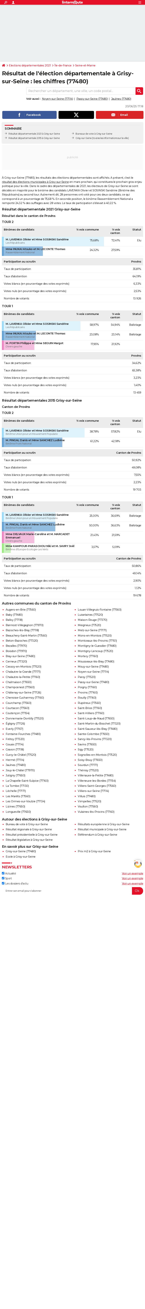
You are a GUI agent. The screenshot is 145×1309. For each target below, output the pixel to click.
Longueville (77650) (18, 811)
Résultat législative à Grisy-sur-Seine (29, 840)
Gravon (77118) (15, 749)
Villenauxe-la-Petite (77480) (95, 775)
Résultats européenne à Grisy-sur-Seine (103, 824)
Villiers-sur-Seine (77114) (93, 791)
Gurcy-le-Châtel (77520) (21, 755)
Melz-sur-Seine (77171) (92, 630)
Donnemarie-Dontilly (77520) (25, 718)
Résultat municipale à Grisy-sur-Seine (102, 829)
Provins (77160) (88, 692)
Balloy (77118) (14, 620)
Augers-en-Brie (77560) (21, 609)
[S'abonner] (72, 891)
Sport (7, 878)
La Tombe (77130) (17, 786)
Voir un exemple (132, 873)
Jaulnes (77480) (121, 99)
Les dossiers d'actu (15, 883)
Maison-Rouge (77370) (92, 620)
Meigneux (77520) (89, 625)
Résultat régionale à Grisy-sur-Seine (29, 829)
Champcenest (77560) (20, 687)
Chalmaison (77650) (18, 682)
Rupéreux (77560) (89, 703)
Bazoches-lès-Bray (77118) (22, 630)
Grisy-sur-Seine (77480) (21, 851)
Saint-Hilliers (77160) (91, 713)
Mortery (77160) (88, 656)
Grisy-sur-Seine (84, 138)
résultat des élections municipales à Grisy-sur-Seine (35, 182)
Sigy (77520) (85, 749)
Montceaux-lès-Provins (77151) (97, 640)
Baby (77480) (14, 614)
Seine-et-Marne (85, 65)
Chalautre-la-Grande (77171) (23, 671)
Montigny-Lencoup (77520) (95, 651)
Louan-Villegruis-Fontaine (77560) (99, 609)
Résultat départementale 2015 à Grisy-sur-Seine (34, 138)
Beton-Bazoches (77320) (22, 640)
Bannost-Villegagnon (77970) (24, 625)
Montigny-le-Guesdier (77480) (97, 645)
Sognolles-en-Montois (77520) (97, 755)
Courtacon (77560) (17, 708)
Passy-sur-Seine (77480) (92, 99)
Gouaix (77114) (14, 744)
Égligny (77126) (15, 723)
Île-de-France (63, 65)
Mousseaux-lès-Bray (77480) (96, 661)
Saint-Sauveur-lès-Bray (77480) (97, 729)
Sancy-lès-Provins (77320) (95, 739)
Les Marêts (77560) (18, 796)
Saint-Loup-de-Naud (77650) (96, 718)
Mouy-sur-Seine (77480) (93, 666)
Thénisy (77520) (88, 770)
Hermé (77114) (15, 760)
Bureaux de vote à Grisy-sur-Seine (94, 133)
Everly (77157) (14, 729)
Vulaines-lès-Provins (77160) (96, 811)
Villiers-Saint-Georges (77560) (97, 786)
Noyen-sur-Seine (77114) (57, 99)
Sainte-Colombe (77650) (93, 734)
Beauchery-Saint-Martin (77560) (26, 635)
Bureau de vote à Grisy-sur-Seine (27, 824)
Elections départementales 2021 (30, 65)
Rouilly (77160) (87, 697)
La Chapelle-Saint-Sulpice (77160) (27, 780)
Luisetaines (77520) (90, 614)
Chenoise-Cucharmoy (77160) (25, 697)
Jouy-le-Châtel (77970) (20, 770)
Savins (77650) (87, 744)
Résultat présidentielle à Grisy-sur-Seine (32, 834)
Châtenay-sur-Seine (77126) (23, 692)
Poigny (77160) (87, 687)
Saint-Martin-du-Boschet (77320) (99, 723)
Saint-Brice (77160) (90, 708)
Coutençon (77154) (17, 713)
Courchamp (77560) (18, 703)
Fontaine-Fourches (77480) (23, 734)
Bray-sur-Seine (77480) (20, 656)
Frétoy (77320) (15, 739)
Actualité (9, 873)
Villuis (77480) (87, 796)
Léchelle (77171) (16, 791)
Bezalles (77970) (16, 645)
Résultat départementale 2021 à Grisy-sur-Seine (34, 133)
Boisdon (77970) (16, 651)
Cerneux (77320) (16, 661)
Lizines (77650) (15, 806)
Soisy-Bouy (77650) (90, 760)
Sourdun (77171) (88, 765)
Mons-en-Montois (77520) (95, 635)
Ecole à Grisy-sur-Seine (20, 856)
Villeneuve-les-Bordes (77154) (97, 780)
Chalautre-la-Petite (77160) (23, 677)
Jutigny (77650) (15, 775)
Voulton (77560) (88, 806)
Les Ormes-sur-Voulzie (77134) (25, 801)
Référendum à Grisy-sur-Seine (97, 834)
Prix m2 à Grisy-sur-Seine (94, 851)
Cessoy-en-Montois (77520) (23, 666)
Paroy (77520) (87, 677)
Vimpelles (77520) (89, 801)
